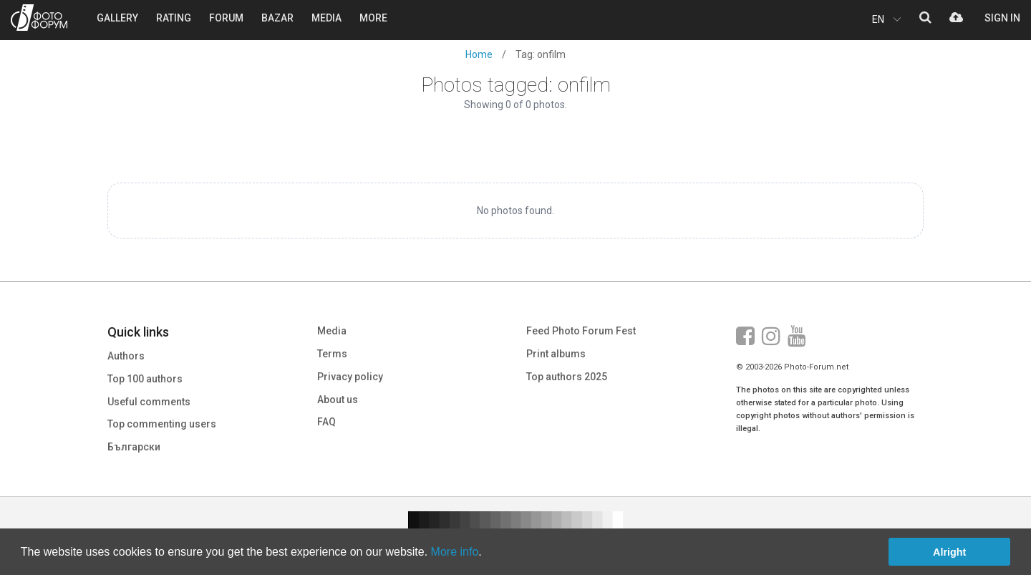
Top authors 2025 (566, 376)
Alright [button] (949, 552)
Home (479, 54)
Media (332, 331)
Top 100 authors (145, 379)
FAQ (326, 421)
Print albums (556, 353)
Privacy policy (350, 376)
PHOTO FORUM (39, 17)
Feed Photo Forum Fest (581, 331)
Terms (332, 353)
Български (133, 447)
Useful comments (148, 401)
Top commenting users (161, 424)
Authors (126, 356)
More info (455, 552)
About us (337, 399)
